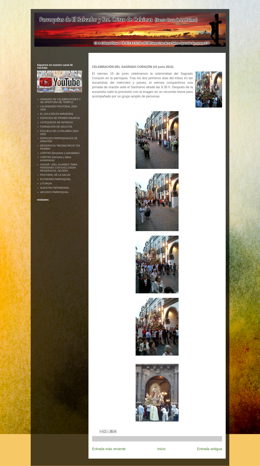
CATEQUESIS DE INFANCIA (56, 122)
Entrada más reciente (109, 449)
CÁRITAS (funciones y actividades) (60, 153)
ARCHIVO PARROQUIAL (54, 192)
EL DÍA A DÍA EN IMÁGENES (56, 113)
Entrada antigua (209, 449)
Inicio (161, 449)
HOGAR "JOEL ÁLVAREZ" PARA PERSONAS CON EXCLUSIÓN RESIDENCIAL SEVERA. (58, 167)
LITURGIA (46, 183)
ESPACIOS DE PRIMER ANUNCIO (60, 118)
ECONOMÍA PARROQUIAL (55, 179)
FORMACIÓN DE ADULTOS (56, 126)
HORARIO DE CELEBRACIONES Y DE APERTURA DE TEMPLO (60, 101)
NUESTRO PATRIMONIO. (55, 187)
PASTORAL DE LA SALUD (55, 174)
